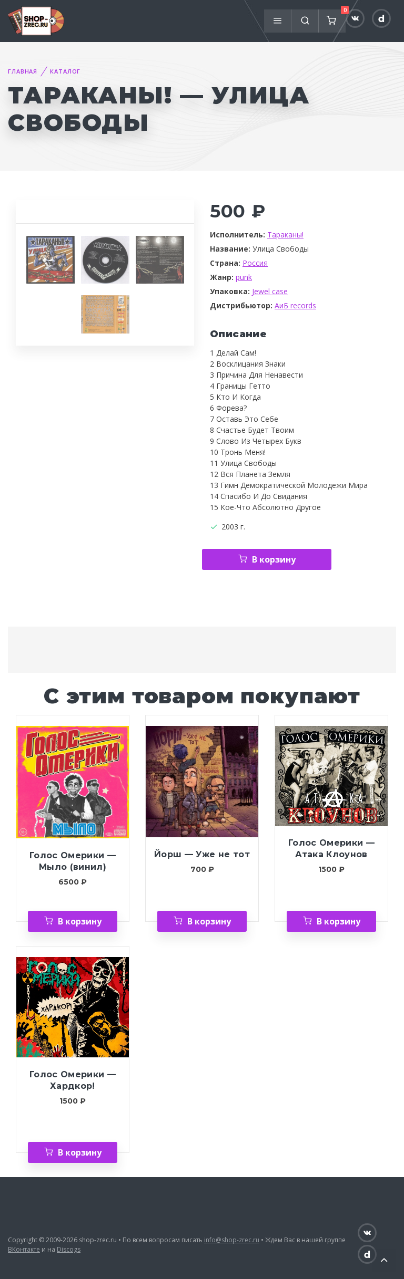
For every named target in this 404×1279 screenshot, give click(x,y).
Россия (255, 263)
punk (244, 277)
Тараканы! (285, 235)
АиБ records (295, 305)
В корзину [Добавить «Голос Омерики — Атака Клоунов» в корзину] (338, 921)
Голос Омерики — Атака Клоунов (331, 848)
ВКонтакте (24, 1249)
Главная (22, 71)
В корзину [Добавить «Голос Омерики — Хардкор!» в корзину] (80, 1152)
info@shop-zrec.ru (231, 1239)
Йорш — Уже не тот (202, 854)
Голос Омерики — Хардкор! (72, 1080)
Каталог (65, 71)
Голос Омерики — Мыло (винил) (72, 861)
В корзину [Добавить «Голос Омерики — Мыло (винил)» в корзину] (80, 921)
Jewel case (270, 291)
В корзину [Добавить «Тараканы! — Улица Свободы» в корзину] (274, 559)
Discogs (68, 1249)
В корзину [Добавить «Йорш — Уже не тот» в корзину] (209, 921)
